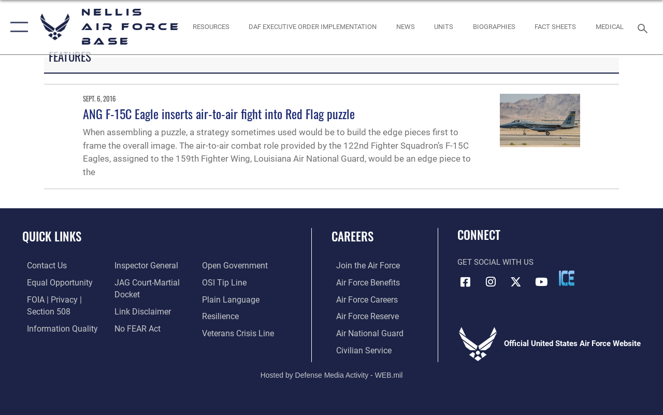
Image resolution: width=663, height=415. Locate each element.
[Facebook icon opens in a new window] (465, 281)
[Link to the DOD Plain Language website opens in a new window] (230, 299)
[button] (17, 27)
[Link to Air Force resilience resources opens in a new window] (221, 315)
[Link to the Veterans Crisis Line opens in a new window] (238, 332)
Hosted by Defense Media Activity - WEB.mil (332, 372)
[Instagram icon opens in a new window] (490, 281)
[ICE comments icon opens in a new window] (566, 278)
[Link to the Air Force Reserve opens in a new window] (362, 315)
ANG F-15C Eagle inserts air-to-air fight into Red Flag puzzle (219, 113)
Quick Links (51, 236)
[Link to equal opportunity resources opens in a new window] (53, 282)
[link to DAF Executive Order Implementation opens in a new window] (312, 27)
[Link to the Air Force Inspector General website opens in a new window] (143, 265)
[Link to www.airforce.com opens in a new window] (362, 265)
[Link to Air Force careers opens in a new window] (362, 299)
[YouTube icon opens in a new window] (541, 281)
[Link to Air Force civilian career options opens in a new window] (358, 348)
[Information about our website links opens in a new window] (140, 310)
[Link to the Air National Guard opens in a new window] (363, 332)
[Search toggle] (644, 27)
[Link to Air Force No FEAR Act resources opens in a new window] (135, 327)
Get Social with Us (495, 262)
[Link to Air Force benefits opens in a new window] (362, 282)
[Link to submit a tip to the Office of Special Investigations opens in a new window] (224, 282)
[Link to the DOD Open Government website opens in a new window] (234, 265)
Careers (352, 236)
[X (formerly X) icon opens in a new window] (516, 281)
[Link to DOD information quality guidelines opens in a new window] (55, 327)
